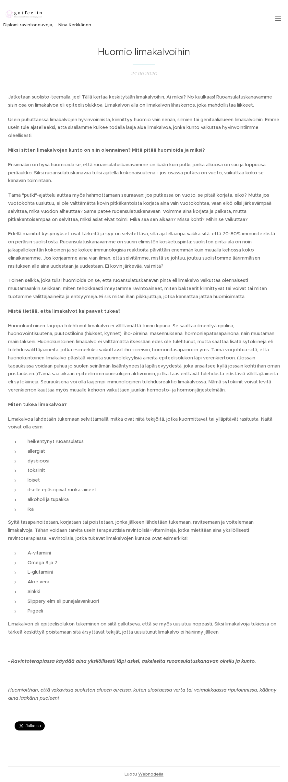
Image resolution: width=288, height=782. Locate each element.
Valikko (278, 18)
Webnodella (150, 774)
